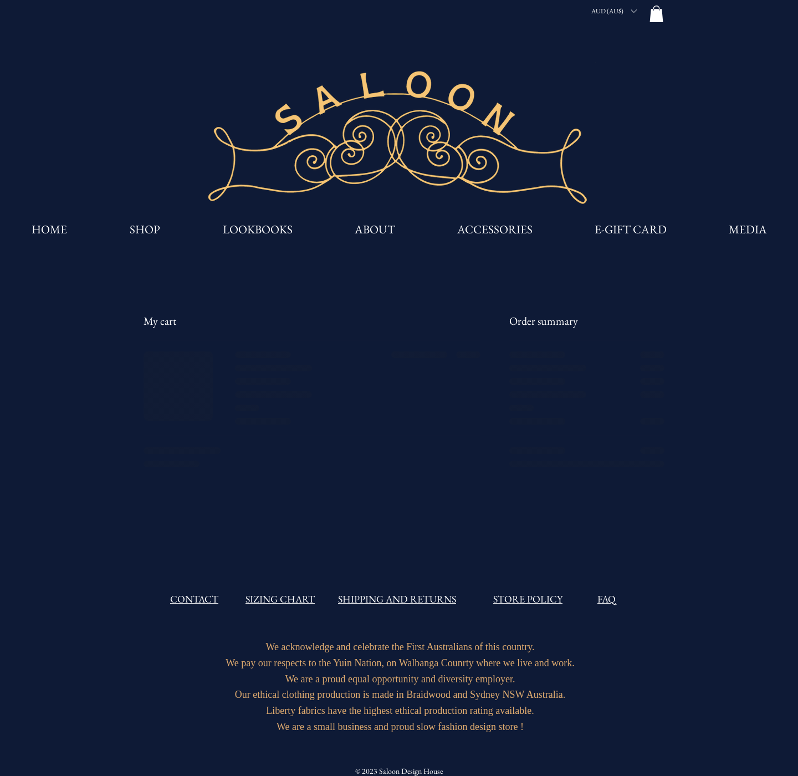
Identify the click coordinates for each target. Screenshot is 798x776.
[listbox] (613, 11)
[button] (613, 11)
